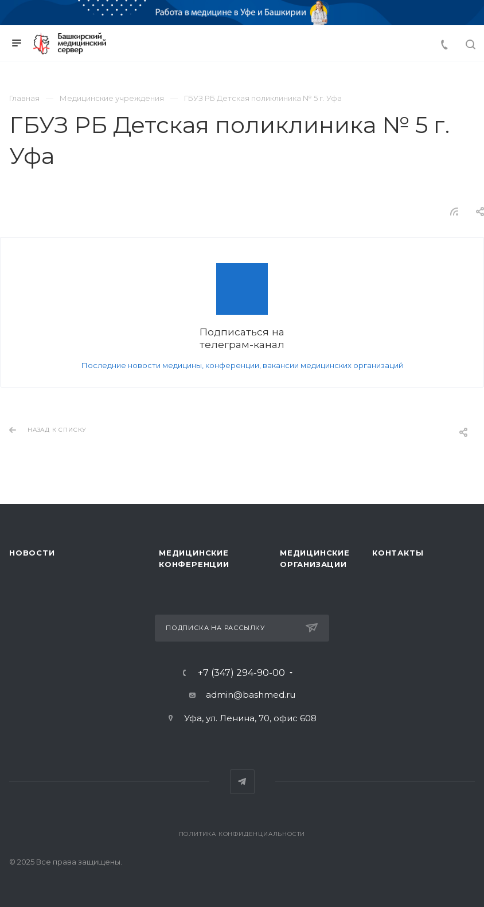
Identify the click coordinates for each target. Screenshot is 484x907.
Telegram (242, 781)
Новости (32, 552)
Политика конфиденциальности (242, 834)
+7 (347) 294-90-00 (241, 673)
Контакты (397, 552)
